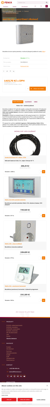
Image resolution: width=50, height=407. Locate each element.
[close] (47, 385)
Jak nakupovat (25, 6)
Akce (7, 334)
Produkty (8, 347)
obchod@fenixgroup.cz (15, 371)
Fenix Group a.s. (10, 360)
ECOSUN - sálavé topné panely (14, 325)
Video (35, 101)
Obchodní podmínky (11, 353)
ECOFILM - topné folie (12, 330)
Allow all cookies (25, 399)
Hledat (47, 2)
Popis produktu (18, 101)
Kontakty (14, 6)
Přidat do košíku (39, 89)
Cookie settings (41, 399)
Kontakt (8, 354)
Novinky (8, 336)
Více (43, 51)
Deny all (9, 399)
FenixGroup (5, 6)
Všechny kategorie (11, 338)
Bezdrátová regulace (12, 13)
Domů (3, 11)
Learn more (5, 395)
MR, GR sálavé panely (11, 332)
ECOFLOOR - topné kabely (13, 329)
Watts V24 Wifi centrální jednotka (15, 200)
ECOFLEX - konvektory (12, 327)
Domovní (26, 11)
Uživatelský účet (10, 358)
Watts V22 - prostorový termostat (15, 286)
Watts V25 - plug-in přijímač (13, 244)
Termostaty (18, 11)
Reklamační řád (24, 66)
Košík (7, 356)
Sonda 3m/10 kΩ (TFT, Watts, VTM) (15, 157)
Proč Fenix (9, 351)
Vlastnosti (28, 101)
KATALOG (10, 11)
